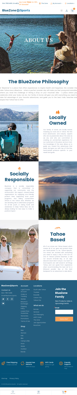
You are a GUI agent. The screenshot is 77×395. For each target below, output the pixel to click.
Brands (23, 352)
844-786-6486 (6, 293)
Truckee (36, 292)
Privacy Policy (14, 378)
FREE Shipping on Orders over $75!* (26, 3)
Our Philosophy (39, 315)
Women (23, 333)
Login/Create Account (25, 291)
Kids (22, 336)
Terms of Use (25, 321)
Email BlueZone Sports (9, 296)
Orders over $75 (12, 365)
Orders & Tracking (24, 295)
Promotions (25, 319)
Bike (22, 338)
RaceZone (37, 325)
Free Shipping (12, 362)
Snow (22, 344)
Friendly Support (67, 363)
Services (36, 312)
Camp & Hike (25, 341)
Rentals (36, 309)
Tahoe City (37, 300)
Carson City (38, 298)
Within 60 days (30, 367)
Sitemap (4, 378)
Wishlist (23, 299)
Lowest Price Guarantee (25, 312)
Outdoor (24, 349)
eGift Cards (37, 317)
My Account (56, 3)
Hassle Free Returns (30, 363)
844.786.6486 (7, 3)
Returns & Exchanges (24, 303)
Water (23, 346)
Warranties (24, 316)
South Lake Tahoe (40, 290)
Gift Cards (49, 362)
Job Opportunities (40, 323)
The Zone (43, 3)
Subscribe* (64, 319)
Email (57, 307)
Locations (69, 3)
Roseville (36, 295)
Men (22, 330)
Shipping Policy (24, 307)
